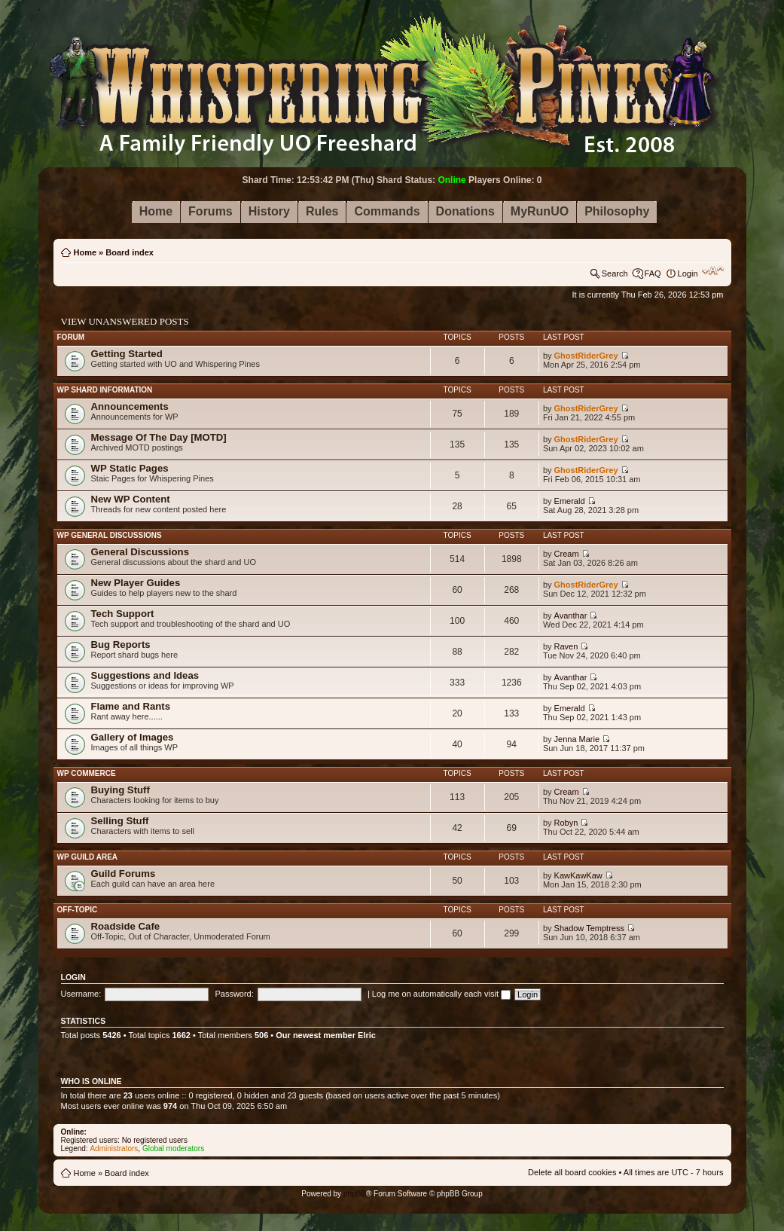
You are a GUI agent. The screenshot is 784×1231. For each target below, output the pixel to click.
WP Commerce (86, 773)
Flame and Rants (131, 706)
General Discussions (140, 551)
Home (85, 252)
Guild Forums (123, 873)
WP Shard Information (105, 390)
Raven (566, 646)
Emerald (569, 501)
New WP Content (130, 499)
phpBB (354, 1194)
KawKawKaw (578, 875)
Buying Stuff (120, 790)
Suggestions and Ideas (145, 675)
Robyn (566, 822)
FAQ (653, 273)
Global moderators (173, 1148)
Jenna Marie (577, 739)
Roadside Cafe (125, 926)
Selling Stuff (120, 820)
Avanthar (570, 615)
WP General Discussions (109, 535)
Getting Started (127, 353)
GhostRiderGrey (586, 355)
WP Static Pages (130, 468)
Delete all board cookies (572, 1172)
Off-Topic (77, 910)
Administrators (114, 1148)
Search (615, 273)
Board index (129, 252)
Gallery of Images (132, 737)
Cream (566, 553)
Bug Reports (121, 644)
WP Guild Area (87, 857)
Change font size (713, 270)
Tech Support (122, 613)
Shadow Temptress (589, 928)
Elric (367, 1035)
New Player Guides (136, 582)
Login (688, 273)
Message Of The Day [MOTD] (159, 437)
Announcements (130, 406)
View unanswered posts (125, 321)
